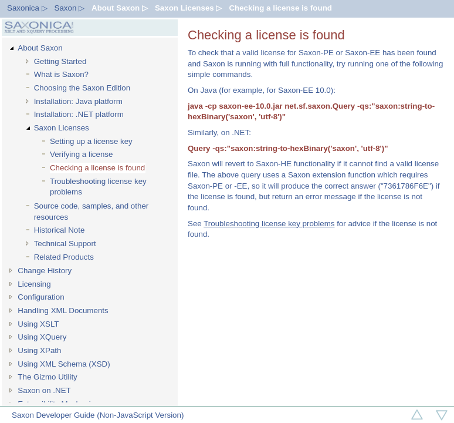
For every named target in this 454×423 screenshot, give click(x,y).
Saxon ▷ (70, 8)
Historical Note (59, 230)
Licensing (34, 284)
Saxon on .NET (44, 390)
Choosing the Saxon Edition (82, 87)
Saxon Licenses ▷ (188, 8)
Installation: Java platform (78, 101)
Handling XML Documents (63, 310)
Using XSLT (38, 324)
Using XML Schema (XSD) (64, 364)
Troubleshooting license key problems (98, 187)
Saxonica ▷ (27, 8)
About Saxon (40, 47)
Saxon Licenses (61, 127)
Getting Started (60, 61)
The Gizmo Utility (47, 376)
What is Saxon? (61, 74)
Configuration (41, 297)
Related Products (64, 257)
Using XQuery (42, 337)
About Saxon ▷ (120, 8)
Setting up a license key (91, 141)
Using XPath (39, 350)
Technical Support (65, 243)
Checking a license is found (280, 8)
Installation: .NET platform (79, 114)
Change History (45, 270)
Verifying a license (81, 154)
